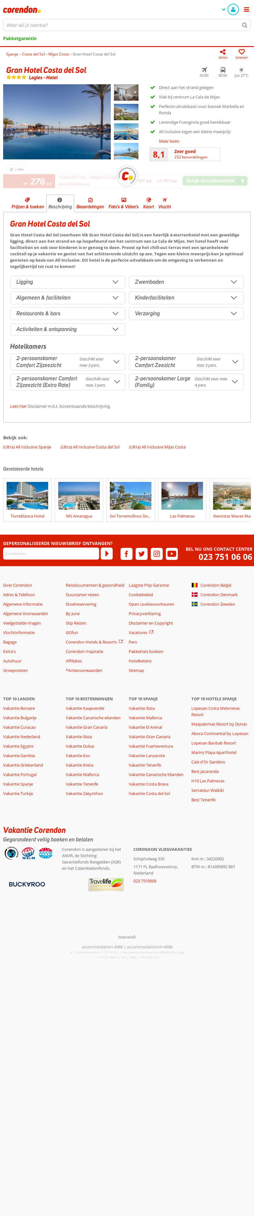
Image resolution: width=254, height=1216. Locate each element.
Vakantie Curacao (19, 727)
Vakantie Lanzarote (147, 755)
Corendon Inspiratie (84, 651)
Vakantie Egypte (18, 746)
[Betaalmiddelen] (26, 884)
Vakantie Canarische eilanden (93, 718)
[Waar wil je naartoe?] (127, 25)
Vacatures (138, 632)
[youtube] (172, 554)
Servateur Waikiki (207, 790)
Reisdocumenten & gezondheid (95, 585)
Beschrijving (60, 207)
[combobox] (127, 25)
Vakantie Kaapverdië (85, 708)
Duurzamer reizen (82, 594)
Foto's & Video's (124, 207)
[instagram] (157, 554)
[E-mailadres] (51, 554)
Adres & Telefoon (19, 594)
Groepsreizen (15, 670)
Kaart (148, 207)
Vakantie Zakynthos (84, 793)
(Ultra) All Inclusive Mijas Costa (157, 447)
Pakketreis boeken (146, 651)
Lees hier (18, 406)
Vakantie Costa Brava (148, 784)
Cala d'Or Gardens (208, 762)
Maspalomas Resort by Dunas (219, 724)
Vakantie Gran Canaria (86, 727)
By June (73, 613)
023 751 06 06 (225, 557)
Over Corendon (17, 585)
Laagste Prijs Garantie (149, 585)
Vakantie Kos (78, 755)
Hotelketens (140, 661)
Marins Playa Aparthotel (213, 752)
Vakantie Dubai (80, 746)
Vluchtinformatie (19, 632)
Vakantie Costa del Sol (149, 793)
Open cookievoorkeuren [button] (151, 604)
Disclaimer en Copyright (151, 623)
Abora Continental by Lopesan (219, 733)
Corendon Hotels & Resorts (91, 642)
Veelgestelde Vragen (22, 623)
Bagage (10, 642)
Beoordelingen (90, 207)
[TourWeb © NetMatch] (127, 937)
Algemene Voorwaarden (25, 613)
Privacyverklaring (145, 613)
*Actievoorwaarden (84, 670)
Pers (133, 642)
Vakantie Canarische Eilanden (156, 774)
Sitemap (136, 670)
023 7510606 (144, 881)
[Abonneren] (107, 554)
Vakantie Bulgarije (20, 718)
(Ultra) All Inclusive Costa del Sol (90, 447)
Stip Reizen (76, 623)
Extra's (9, 651)
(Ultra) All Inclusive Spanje (27, 447)
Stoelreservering (81, 604)
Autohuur (12, 661)
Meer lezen (169, 141)
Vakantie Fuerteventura (151, 746)
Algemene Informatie (22, 604)
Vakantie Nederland (21, 736)
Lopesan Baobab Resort (213, 743)
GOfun (72, 632)
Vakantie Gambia (19, 755)
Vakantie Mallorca (82, 774)
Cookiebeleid (141, 594)
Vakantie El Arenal (145, 727)
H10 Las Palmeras (207, 781)
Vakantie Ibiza (79, 736)
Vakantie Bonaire (19, 708)
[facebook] (127, 554)
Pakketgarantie (20, 38)
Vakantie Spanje (18, 784)
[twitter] (142, 554)
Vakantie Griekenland (23, 765)
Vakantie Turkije (18, 793)
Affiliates (74, 661)
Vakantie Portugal (20, 774)
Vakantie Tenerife (82, 784)
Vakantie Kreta (79, 765)
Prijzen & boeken (28, 207)
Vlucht (164, 207)
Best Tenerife (203, 800)
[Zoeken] (245, 25)
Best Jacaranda (205, 771)
